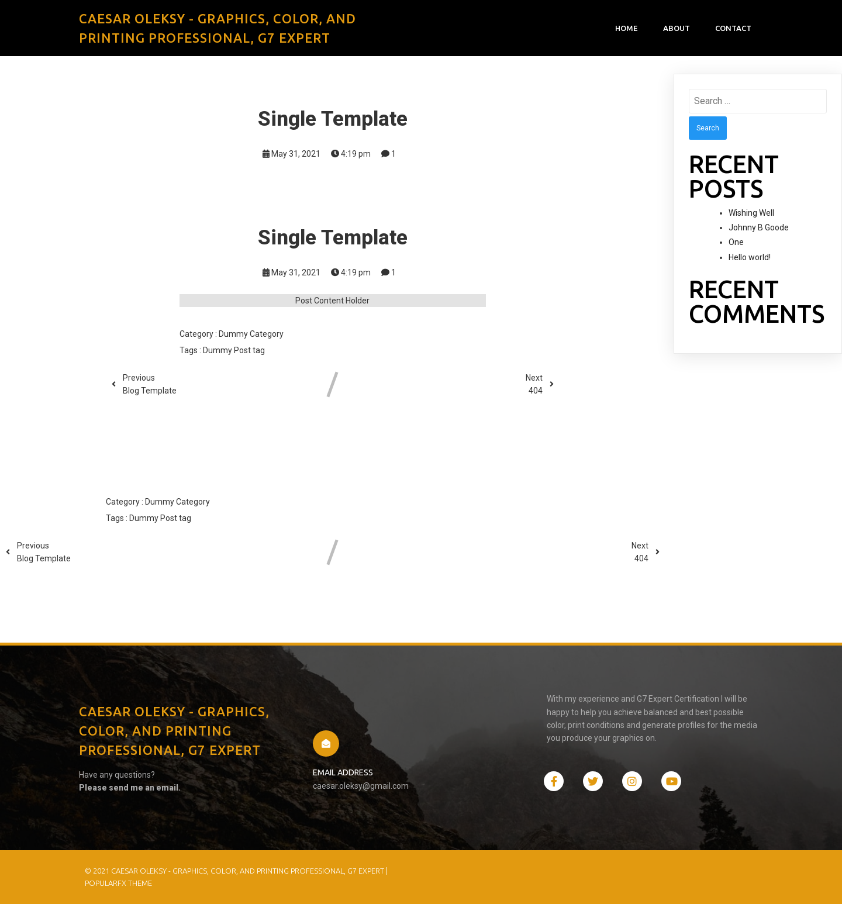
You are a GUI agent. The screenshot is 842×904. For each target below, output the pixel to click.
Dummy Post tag (234, 350)
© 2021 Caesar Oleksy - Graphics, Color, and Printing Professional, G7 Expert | (236, 871)
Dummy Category (251, 334)
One (736, 242)
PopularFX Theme (118, 883)
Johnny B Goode (759, 227)
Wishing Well (751, 213)
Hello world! (750, 257)
